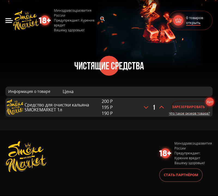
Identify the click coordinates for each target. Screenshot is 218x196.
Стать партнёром (181, 174)
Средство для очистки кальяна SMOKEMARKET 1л (57, 107)
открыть (193, 22)
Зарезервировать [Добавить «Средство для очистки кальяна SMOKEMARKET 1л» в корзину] (188, 107)
